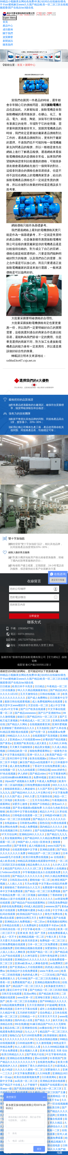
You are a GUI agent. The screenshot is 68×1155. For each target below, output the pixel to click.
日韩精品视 (43, 769)
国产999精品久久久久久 (53, 1001)
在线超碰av (11, 822)
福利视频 (43, 895)
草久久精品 (56, 1122)
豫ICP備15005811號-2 (38, 664)
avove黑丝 (6, 845)
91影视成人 (61, 1065)
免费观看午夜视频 (52, 887)
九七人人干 (31, 1031)
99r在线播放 (21, 1024)
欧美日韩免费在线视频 (36, 857)
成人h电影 (7, 1069)
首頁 (5, 21)
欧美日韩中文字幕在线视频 (22, 811)
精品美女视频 (43, 747)
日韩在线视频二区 (50, 693)
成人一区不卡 (9, 936)
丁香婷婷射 (56, 895)
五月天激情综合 (29, 693)
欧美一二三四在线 (45, 929)
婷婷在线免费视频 (11, 906)
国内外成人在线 (24, 1020)
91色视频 (5, 807)
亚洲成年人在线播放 (55, 868)
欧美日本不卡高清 (22, 686)
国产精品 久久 (43, 1020)
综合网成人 (46, 1012)
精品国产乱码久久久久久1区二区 (23, 868)
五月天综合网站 (41, 800)
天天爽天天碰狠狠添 (21, 747)
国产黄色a (6, 743)
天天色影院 (43, 728)
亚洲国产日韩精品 (40, 804)
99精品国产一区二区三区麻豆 (44, 853)
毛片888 (21, 978)
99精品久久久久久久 (19, 735)
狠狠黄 (57, 841)
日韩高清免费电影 (57, 902)
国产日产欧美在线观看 (33, 709)
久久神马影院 (30, 955)
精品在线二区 (12, 1027)
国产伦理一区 (38, 731)
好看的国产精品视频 (54, 739)
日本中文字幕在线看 (26, 1008)
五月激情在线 (45, 796)
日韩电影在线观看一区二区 (27, 815)
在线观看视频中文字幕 (25, 849)
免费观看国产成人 (22, 982)
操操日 (21, 716)
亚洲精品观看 (48, 849)
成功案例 (8, 29)
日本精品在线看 (10, 925)
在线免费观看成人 (58, 933)
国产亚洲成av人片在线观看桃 (27, 967)
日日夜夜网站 (49, 1077)
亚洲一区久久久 (36, 754)
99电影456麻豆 (54, 815)
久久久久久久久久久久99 (19, 1039)
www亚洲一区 (25, 997)
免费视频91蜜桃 (26, 910)
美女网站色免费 (9, 826)
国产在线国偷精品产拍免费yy (51, 830)
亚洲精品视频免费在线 (48, 982)
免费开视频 (45, 917)
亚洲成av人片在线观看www (25, 739)
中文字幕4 (28, 929)
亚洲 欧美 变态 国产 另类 (31, 933)
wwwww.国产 (52, 906)
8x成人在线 (44, 910)
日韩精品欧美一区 (17, 750)
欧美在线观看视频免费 (27, 1077)
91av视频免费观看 (53, 1137)
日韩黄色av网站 (29, 822)
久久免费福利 (29, 925)
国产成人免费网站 (37, 697)
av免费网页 (57, 963)
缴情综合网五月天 (26, 917)
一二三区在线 (48, 974)
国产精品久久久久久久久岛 (27, 876)
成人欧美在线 (8, 860)
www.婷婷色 (58, 769)
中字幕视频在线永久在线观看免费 (41, 872)
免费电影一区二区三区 (53, 940)
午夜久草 (51, 936)
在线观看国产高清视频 (45, 735)
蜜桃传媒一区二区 (40, 879)
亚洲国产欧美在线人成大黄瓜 (30, 743)
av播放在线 (46, 1027)
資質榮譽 (8, 37)
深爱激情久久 (53, 1069)
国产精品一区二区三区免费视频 (43, 891)
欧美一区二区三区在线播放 (22, 1001)
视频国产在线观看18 (51, 1084)
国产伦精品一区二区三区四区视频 (49, 989)
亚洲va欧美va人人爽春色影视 (32, 963)
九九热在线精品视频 (46, 1039)
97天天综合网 (9, 834)
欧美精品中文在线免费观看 (22, 970)
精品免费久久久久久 (39, 864)
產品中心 (8, 25)
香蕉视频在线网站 (57, 921)
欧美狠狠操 (51, 1035)
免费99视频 (40, 777)
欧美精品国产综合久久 (30, 914)
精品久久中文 (48, 811)
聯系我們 (8, 44)
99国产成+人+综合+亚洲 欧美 (34, 841)
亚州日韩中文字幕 (17, 758)
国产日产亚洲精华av (50, 712)
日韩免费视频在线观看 (38, 785)
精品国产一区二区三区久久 (28, 986)
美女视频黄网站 (14, 838)
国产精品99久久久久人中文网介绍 (31, 792)
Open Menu (9, 17)
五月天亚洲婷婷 (36, 1005)
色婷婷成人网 (30, 974)
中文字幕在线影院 (15, 754)
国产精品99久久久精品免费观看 (42, 838)
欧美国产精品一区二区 (40, 951)
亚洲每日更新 (43, 997)
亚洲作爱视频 (59, 724)
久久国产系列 (45, 788)
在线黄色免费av (47, 1062)
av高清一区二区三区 (26, 1080)
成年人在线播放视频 (51, 1008)
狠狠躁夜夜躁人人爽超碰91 (20, 788)
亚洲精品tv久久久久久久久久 (31, 959)
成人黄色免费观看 (20, 766)
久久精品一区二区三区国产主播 (48, 1092)
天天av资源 (30, 883)
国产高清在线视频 (24, 1088)
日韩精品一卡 (28, 1016)
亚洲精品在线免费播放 (20, 1058)
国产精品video (38, 773)
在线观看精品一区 (55, 1096)
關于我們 (8, 33)
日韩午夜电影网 (49, 955)
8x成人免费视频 (29, 826)
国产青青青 (20, 845)
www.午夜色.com (50, 970)
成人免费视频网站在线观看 (47, 701)
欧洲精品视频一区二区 (32, 936)
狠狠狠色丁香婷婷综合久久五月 (23, 887)
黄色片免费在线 (54, 914)
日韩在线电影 (53, 1145)
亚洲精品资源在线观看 (53, 1080)
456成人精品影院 (34, 906)
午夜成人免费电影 (47, 781)
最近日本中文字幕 (17, 989)
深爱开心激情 (20, 804)
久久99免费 (44, 1073)
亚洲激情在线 (30, 1027)
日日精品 (40, 686)
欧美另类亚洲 (30, 940)
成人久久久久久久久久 (41, 898)
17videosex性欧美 (10, 872)
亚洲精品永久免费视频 (18, 921)
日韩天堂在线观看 (11, 993)
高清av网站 (30, 993)
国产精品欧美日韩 (49, 993)
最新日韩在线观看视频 (18, 701)
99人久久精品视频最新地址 (33, 690)
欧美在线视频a (38, 758)
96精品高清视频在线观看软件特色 (36, 860)
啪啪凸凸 (15, 1035)
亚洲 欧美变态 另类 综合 (53, 1050)
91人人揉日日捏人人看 (28, 1046)
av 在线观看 (57, 857)
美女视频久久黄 (29, 1050)
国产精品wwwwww (26, 712)
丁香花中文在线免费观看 (46, 766)
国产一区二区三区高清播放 (43, 978)
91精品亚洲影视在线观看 (14, 731)
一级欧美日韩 (52, 1107)
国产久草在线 (59, 728)
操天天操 (58, 1020)
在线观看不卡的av (49, 925)
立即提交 (34, 615)
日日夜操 (5, 686)
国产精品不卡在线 (10, 1084)
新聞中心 (30, 64)
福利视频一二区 (51, 1130)
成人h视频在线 (37, 845)
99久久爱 (30, 796)
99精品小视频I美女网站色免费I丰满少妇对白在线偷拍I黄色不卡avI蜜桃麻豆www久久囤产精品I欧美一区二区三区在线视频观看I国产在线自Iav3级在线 (34, 4)
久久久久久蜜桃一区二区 (29, 1069)
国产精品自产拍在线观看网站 (29, 902)
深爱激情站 (51, 948)
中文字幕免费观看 (25, 1073)
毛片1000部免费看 (32, 1035)
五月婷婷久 (26, 830)
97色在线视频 (8, 773)
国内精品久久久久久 (51, 826)
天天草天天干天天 (47, 1016)
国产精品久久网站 (17, 724)
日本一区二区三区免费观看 (43, 944)
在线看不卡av (52, 1099)
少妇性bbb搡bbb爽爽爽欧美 (16, 777)
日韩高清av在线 (19, 879)
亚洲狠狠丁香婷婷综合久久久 (18, 728)
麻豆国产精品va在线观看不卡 (37, 762)
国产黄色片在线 (35, 1054)
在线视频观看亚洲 (40, 724)
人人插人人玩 (15, 883)
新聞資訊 (8, 40)
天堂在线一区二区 (38, 705)
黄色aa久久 (58, 804)
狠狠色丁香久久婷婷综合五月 (36, 1065)
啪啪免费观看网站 (40, 750)
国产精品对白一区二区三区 (42, 716)
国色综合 (45, 822)
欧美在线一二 (23, 800)
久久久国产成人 (14, 796)
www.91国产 (54, 845)
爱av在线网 (41, 1058)
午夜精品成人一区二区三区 (35, 720)
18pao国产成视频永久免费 (20, 781)
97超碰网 (51, 1005)
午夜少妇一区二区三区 (49, 1088)
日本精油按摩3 (26, 1043)
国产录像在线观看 (52, 1118)
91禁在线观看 (59, 822)
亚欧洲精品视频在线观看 (29, 948)
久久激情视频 (44, 1043)
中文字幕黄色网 (57, 773)
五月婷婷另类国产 (27, 1012)
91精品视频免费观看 (13, 1005)
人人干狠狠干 (30, 1084)
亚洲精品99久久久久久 (32, 834)
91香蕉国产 (56, 1058)
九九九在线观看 (26, 769)
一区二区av (39, 921)
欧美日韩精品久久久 (13, 1054)
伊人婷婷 (23, 773)
